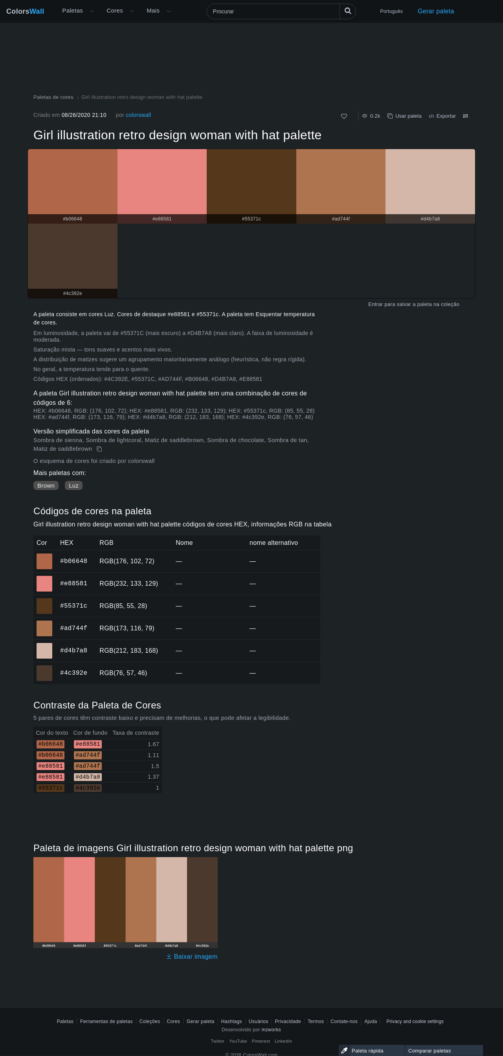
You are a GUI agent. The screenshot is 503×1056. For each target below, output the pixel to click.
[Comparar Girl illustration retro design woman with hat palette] (465, 116)
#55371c (73, 605)
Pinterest (261, 1041)
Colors (25, 11)
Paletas (72, 10)
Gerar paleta (436, 11)
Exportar (442, 116)
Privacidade (288, 1021)
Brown (46, 485)
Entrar (375, 304)
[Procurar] (281, 11)
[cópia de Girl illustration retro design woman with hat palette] (100, 449)
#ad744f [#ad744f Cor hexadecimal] (44, 623)
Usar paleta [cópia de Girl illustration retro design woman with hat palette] (404, 116)
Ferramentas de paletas (106, 1021)
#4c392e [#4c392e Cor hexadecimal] (44, 667)
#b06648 (73, 561)
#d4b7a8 (73, 650)
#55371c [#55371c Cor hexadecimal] (44, 600)
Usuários (258, 1021)
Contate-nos (344, 1021)
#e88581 (73, 583)
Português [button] (391, 11)
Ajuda (370, 1021)
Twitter (218, 1041)
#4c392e (73, 672)
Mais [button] (153, 10)
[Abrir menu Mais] (92, 11)
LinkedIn (283, 1041)
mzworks (271, 1029)
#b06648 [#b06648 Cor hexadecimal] (44, 555)
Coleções (150, 1021)
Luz (74, 485)
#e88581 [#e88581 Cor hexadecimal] (44, 578)
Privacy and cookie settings (414, 1021)
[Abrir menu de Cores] (132, 11)
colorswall (138, 115)
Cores (114, 10)
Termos (316, 1021)
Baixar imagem (192, 956)
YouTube (238, 1041)
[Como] (344, 116)
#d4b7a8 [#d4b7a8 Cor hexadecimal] (44, 645)
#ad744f (73, 628)
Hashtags (231, 1021)
